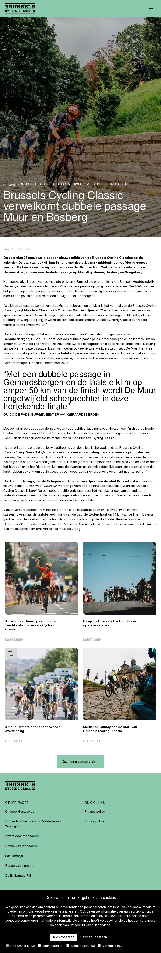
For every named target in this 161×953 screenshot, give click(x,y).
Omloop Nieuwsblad (19, 812)
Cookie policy (94, 821)
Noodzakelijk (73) (20, 946)
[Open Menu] (151, 8)
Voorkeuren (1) (50, 946)
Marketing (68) (110, 946)
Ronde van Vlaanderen (22, 846)
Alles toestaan (63, 937)
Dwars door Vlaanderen (22, 836)
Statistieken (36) (80, 946)
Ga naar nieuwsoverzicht (80, 762)
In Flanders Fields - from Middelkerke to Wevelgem (34, 824)
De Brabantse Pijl (18, 876)
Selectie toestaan (93, 937)
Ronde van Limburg (19, 866)
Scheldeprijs (14, 856)
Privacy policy (94, 812)
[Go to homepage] (20, 8)
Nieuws (9, 185)
